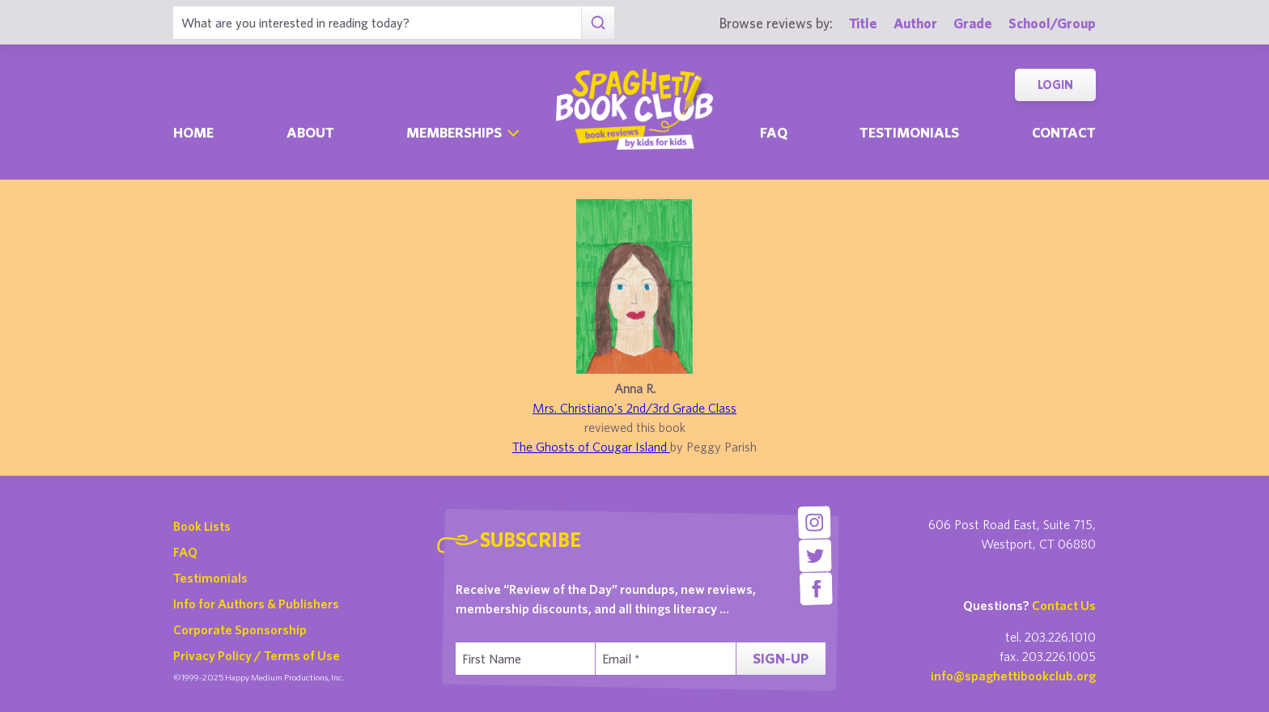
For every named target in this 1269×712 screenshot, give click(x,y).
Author (915, 23)
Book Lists (202, 526)
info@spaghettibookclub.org (1013, 675)
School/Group (1052, 23)
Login (1055, 84)
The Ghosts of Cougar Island (591, 446)
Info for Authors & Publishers (256, 603)
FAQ (185, 552)
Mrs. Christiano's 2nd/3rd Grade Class (634, 407)
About (310, 132)
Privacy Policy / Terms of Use (256, 655)
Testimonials (909, 132)
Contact (1064, 132)
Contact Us (1064, 605)
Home (193, 132)
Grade (972, 23)
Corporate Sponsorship (240, 629)
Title (863, 23)
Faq (773, 132)
